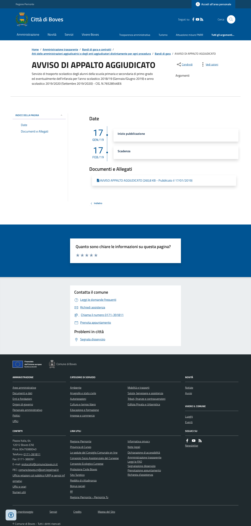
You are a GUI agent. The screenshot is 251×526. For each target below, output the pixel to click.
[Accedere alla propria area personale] (213, 4)
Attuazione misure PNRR (189, 35)
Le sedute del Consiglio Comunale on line (93, 452)
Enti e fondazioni (22, 399)
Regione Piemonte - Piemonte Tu (89, 497)
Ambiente (75, 387)
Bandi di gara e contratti (96, 49)
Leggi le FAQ (135, 461)
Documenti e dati (22, 393)
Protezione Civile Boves (83, 469)
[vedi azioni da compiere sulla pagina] (209, 64)
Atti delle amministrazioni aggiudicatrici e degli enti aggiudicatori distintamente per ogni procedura (91, 54)
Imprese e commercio (82, 415)
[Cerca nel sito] (229, 19)
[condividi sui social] (184, 64)
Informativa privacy (139, 441)
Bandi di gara (163, 54)
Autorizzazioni (78, 399)
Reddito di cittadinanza (83, 480)
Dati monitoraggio (23, 512)
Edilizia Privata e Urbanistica (144, 404)
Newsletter (191, 445)
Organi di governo (23, 404)
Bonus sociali (77, 486)
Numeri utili (19, 492)
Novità (52, 34)
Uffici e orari (19, 486)
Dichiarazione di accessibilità (144, 452)
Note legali (134, 447)
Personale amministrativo (27, 410)
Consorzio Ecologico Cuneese (86, 464)
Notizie (189, 387)
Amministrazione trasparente (60, 49)
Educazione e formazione (84, 410)
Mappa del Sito (106, 512)
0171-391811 (32, 454)
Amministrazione (28, 34)
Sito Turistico (77, 475)
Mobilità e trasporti (138, 387)
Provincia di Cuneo (80, 447)
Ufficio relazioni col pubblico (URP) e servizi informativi (39, 478)
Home (35, 49)
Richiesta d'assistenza (140, 475)
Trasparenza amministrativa (134, 35)
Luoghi (189, 416)
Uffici (15, 421)
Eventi (189, 422)
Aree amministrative (24, 387)
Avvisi (188, 393)
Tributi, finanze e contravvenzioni (146, 399)
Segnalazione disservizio (141, 466)
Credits (77, 512)
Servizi (69, 34)
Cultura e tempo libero (83, 404)
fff (71, 492)
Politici (16, 415)
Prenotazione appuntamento (144, 470)
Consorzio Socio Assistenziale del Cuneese (94, 458)
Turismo (163, 35)
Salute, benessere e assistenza (145, 393)
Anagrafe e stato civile (83, 393)
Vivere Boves (90, 34)
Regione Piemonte (25, 4)
